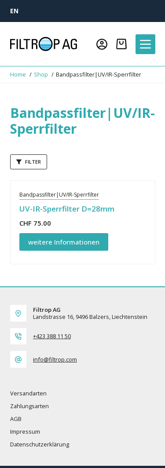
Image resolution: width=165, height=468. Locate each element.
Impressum (25, 431)
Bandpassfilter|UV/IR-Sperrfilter (59, 194)
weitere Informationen (63, 242)
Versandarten (28, 393)
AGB (16, 419)
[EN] (14, 11)
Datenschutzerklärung (39, 444)
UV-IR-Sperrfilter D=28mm (66, 209)
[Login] (101, 44)
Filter (28, 161)
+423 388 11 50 (52, 336)
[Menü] (145, 44)
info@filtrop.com (55, 359)
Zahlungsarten (29, 406)
